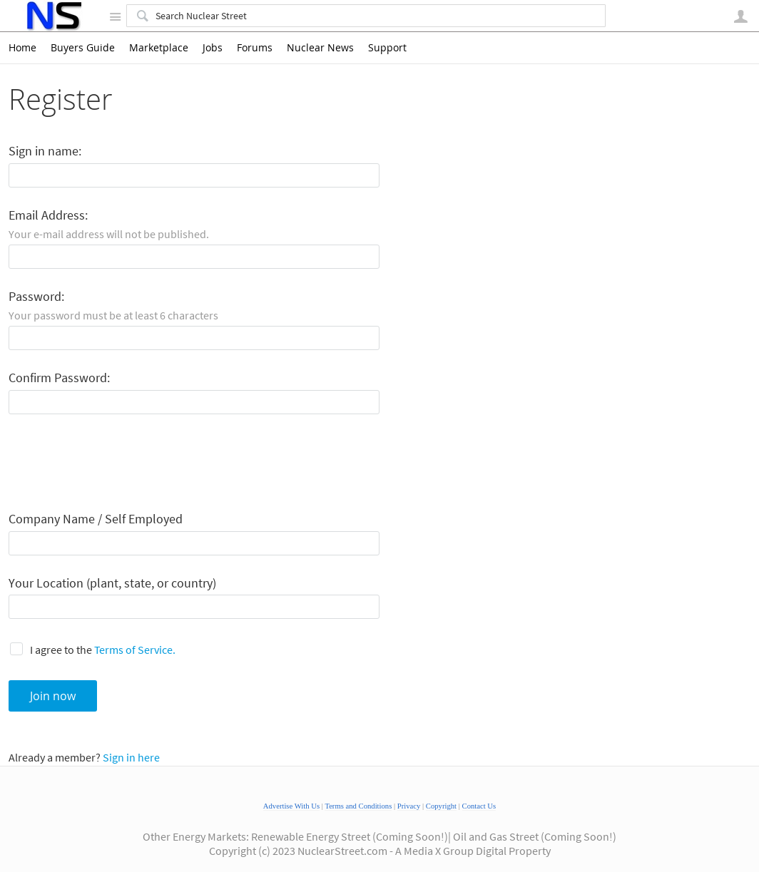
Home (22, 47)
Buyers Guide (83, 47)
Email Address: (48, 215)
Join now (53, 696)
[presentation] (117, 463)
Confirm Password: (59, 378)
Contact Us (479, 806)
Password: (36, 297)
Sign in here (131, 757)
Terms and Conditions (358, 806)
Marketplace (158, 47)
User (740, 16)
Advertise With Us (291, 806)
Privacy (409, 806)
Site (115, 16)
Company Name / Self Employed (96, 519)
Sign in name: (45, 151)
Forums (254, 47)
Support (387, 47)
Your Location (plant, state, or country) (112, 583)
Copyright (441, 806)
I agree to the (102, 649)
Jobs (213, 47)
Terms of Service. (134, 649)
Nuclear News (320, 47)
